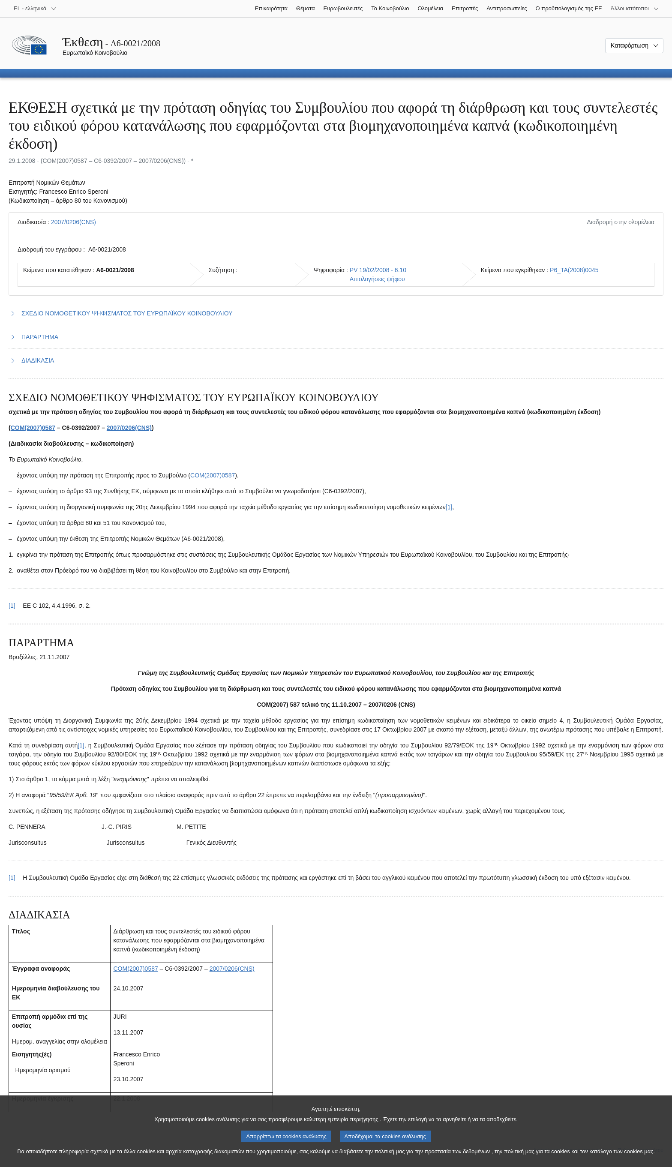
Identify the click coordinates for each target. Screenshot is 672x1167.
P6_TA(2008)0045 (574, 270)
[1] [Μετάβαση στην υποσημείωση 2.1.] (81, 745)
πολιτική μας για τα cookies (537, 1158)
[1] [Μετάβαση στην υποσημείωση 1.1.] (449, 507)
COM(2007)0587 (33, 427)
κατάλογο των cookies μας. (622, 1158)
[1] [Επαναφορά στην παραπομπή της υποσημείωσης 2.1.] (12, 877)
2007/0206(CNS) (73, 222)
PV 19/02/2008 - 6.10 (378, 270)
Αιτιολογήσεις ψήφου (377, 279)
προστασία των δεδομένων (457, 1158)
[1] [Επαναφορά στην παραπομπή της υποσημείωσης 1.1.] (12, 605)
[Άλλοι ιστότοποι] (634, 8)
